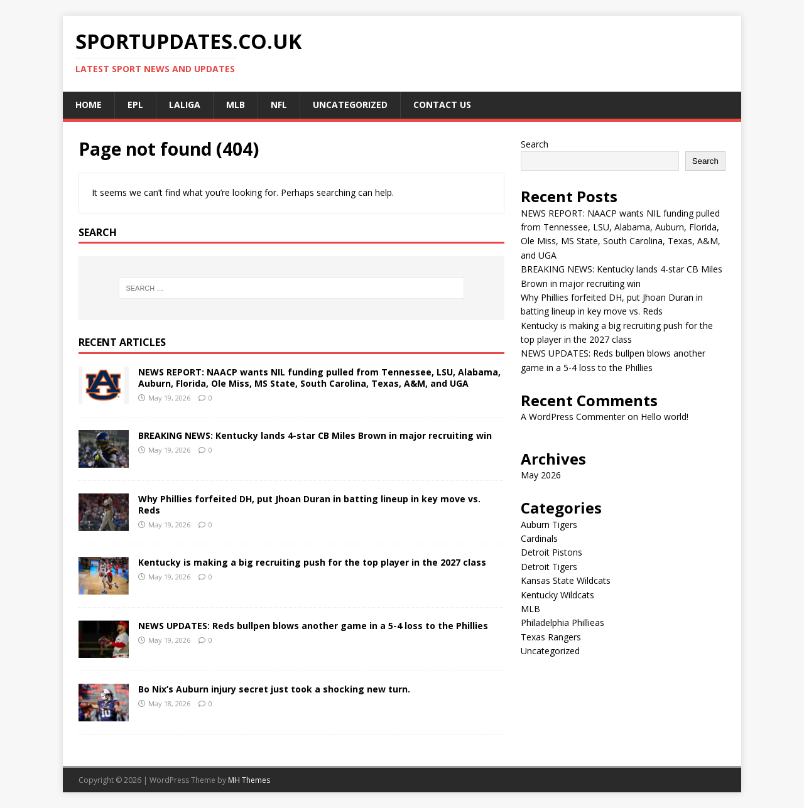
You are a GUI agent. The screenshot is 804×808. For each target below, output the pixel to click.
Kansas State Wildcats (566, 580)
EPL (135, 104)
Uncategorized (350, 104)
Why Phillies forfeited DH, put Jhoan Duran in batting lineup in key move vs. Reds (309, 504)
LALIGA (184, 104)
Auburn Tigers (549, 525)
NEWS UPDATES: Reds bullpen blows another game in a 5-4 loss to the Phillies (313, 626)
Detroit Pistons (551, 552)
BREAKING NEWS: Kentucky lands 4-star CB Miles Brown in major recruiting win (315, 435)
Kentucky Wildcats (557, 595)
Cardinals (539, 538)
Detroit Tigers (549, 567)
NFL (279, 104)
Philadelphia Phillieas (562, 622)
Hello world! (664, 417)
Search (534, 144)
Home (88, 104)
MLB (235, 104)
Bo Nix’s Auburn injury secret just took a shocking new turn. (274, 689)
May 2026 (541, 475)
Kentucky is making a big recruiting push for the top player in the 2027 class (312, 562)
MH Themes (249, 780)
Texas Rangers (551, 637)
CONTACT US (442, 104)
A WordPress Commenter (573, 417)
